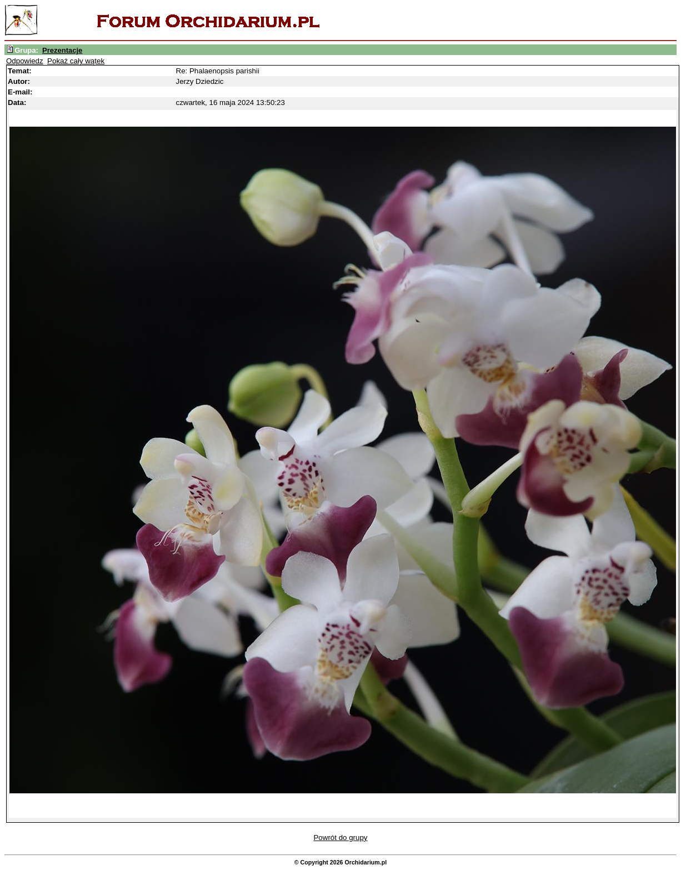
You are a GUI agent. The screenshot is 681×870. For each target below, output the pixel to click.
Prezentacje (62, 50)
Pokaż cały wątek (75, 61)
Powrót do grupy (340, 837)
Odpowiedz (24, 61)
